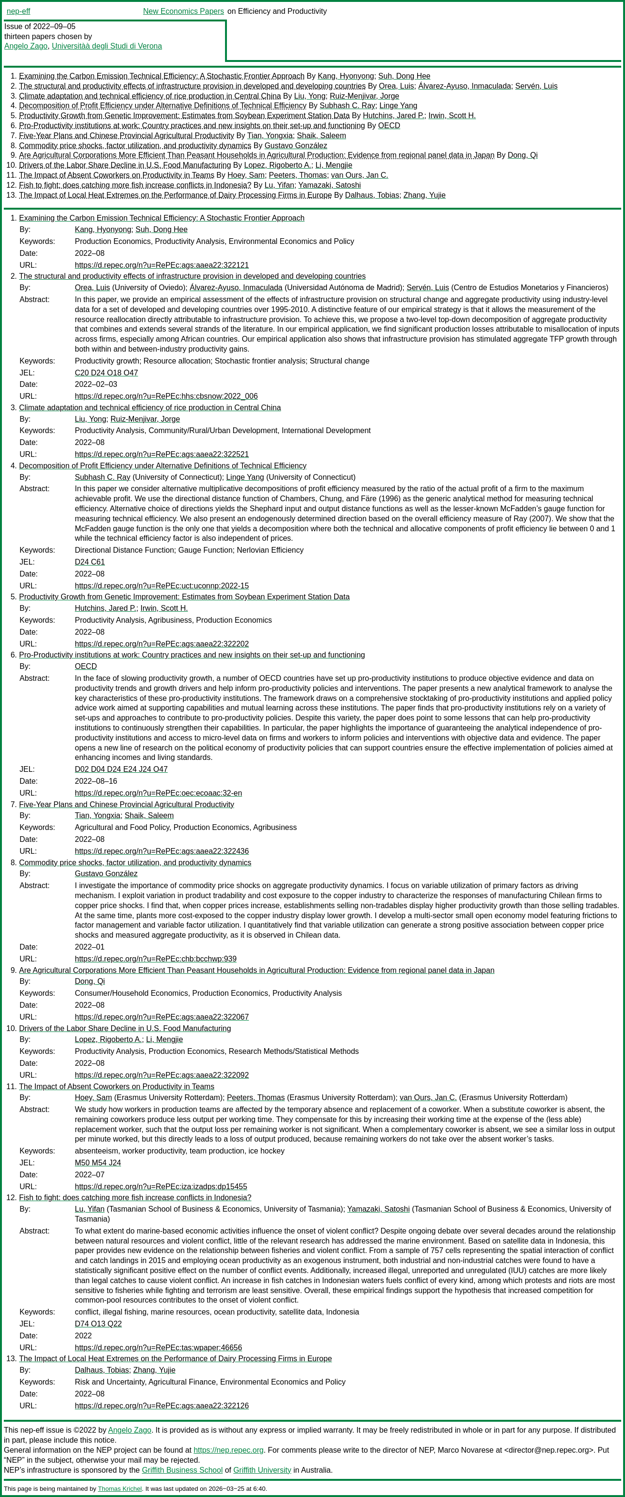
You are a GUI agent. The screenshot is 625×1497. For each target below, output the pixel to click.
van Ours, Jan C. (360, 175)
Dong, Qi (523, 155)
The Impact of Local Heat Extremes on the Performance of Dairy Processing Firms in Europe (175, 195)
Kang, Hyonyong (346, 76)
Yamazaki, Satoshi (329, 185)
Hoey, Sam (246, 175)
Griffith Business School (182, 1470)
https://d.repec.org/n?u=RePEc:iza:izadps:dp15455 (161, 1187)
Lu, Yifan (279, 185)
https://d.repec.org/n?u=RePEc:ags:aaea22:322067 (162, 1017)
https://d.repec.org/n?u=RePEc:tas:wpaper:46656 (158, 1348)
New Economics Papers (183, 11)
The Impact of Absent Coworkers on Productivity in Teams (117, 175)
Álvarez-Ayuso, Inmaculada (465, 86)
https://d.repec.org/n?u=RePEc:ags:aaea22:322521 (162, 454)
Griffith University (262, 1470)
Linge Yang (398, 105)
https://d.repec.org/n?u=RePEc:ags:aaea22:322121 (162, 265)
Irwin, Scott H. (452, 115)
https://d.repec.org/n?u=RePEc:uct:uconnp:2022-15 (162, 586)
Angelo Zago (26, 46)
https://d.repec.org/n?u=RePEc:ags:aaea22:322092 (162, 1075)
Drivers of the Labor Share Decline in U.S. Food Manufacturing (125, 165)
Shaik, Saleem (321, 135)
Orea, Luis (396, 86)
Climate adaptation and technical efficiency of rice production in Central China (150, 96)
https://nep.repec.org (229, 1450)
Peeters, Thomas (298, 175)
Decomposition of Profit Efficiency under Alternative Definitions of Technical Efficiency (163, 105)
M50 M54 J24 (98, 1163)
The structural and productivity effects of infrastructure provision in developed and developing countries (192, 86)
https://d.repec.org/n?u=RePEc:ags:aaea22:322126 (162, 1406)
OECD (389, 125)
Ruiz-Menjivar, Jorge (365, 96)
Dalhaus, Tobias (372, 195)
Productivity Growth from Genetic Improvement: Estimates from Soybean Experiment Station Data (184, 115)
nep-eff (19, 11)
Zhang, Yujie (424, 195)
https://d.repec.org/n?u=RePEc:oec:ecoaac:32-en (158, 793)
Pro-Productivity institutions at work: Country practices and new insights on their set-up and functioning (192, 125)
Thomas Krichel (120, 1488)
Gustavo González (296, 146)
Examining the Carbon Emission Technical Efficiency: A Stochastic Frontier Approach (162, 76)
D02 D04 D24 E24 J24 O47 (121, 769)
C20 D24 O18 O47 (106, 373)
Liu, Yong (310, 96)
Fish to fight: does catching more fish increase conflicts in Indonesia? (135, 185)
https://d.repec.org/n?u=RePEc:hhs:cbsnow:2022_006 (166, 396)
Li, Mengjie (334, 165)
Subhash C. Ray (348, 105)
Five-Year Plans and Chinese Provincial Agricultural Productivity (126, 135)
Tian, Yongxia (269, 135)
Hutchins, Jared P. (393, 115)
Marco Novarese (465, 1450)
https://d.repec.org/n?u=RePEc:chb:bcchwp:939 (155, 959)
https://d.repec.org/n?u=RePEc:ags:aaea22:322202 (162, 644)
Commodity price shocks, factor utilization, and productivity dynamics (135, 146)
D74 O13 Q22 (98, 1324)
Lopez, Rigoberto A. (277, 165)
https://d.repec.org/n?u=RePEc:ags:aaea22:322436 (162, 851)
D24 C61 (90, 562)
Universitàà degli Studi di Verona (107, 46)
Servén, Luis (536, 86)
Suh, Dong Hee (404, 76)
